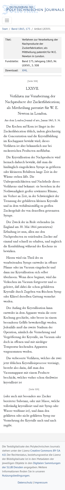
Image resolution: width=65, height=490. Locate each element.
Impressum (40, 482)
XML (24, 70)
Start (5, 28)
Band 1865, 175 (20, 28)
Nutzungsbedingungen (15, 475)
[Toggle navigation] (7, 20)
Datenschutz (25, 482)
